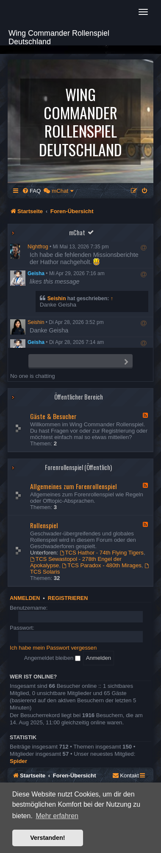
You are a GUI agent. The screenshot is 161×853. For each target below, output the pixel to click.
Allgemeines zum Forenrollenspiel (73, 486)
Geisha (36, 273)
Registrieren (68, 598)
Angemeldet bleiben (52, 658)
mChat (77, 232)
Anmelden (25, 598)
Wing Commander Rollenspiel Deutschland (58, 36)
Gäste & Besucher (53, 416)
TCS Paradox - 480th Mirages (102, 565)
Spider (18, 761)
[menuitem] (31, 191)
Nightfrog (38, 247)
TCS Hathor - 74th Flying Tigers (102, 552)
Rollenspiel (44, 525)
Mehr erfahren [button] (57, 815)
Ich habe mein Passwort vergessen (53, 648)
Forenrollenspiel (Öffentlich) (78, 467)
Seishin (56, 298)
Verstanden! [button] (47, 837)
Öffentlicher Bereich (78, 396)
